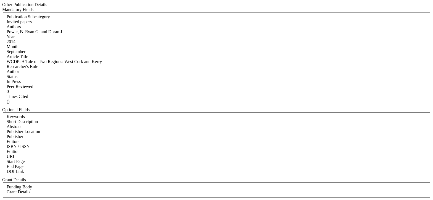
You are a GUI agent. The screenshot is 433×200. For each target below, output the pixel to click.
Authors (14, 26)
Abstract (14, 126)
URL (11, 156)
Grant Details (18, 191)
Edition (13, 151)
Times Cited (17, 96)
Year (11, 36)
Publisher (15, 136)
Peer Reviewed (20, 86)
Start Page (16, 161)
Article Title (17, 56)
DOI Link (15, 171)
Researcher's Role (22, 66)
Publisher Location (23, 131)
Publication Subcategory (28, 16)
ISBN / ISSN (18, 146)
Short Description (22, 121)
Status (12, 76)
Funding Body (19, 187)
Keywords (16, 116)
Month (13, 46)
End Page (15, 166)
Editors (13, 141)
